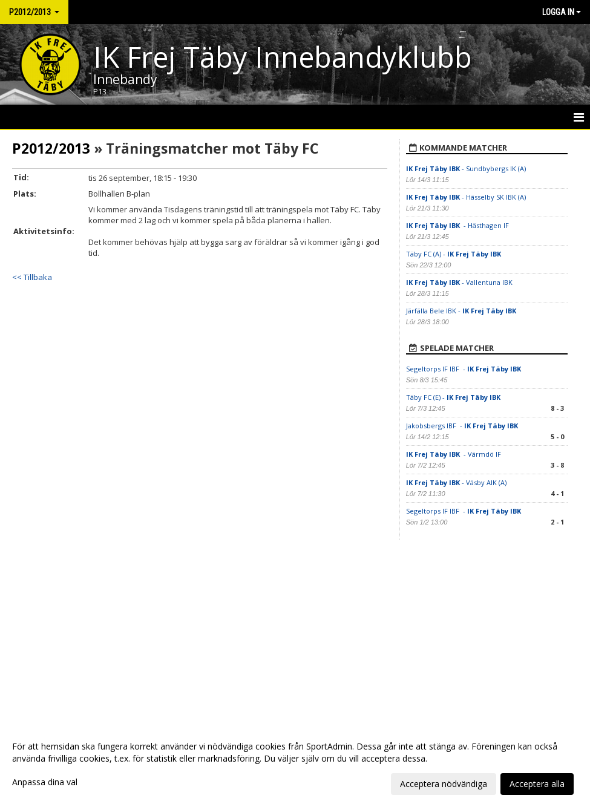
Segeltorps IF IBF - (464, 368)
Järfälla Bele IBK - (462, 310)
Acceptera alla (537, 783)
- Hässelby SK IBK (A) (466, 196)
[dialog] (295, 764)
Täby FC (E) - (453, 397)
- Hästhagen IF (458, 225)
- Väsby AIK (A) (456, 482)
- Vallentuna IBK (459, 282)
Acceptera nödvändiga (443, 783)
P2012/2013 (51, 148)
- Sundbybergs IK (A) (466, 168)
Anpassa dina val (44, 782)
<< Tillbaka (32, 277)
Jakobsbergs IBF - (462, 425)
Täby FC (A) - (453, 253)
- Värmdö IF (453, 454)
